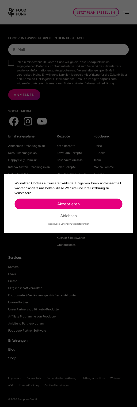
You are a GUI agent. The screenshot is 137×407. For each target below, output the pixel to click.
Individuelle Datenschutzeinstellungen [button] (68, 223)
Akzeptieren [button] (68, 203)
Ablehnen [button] (68, 215)
